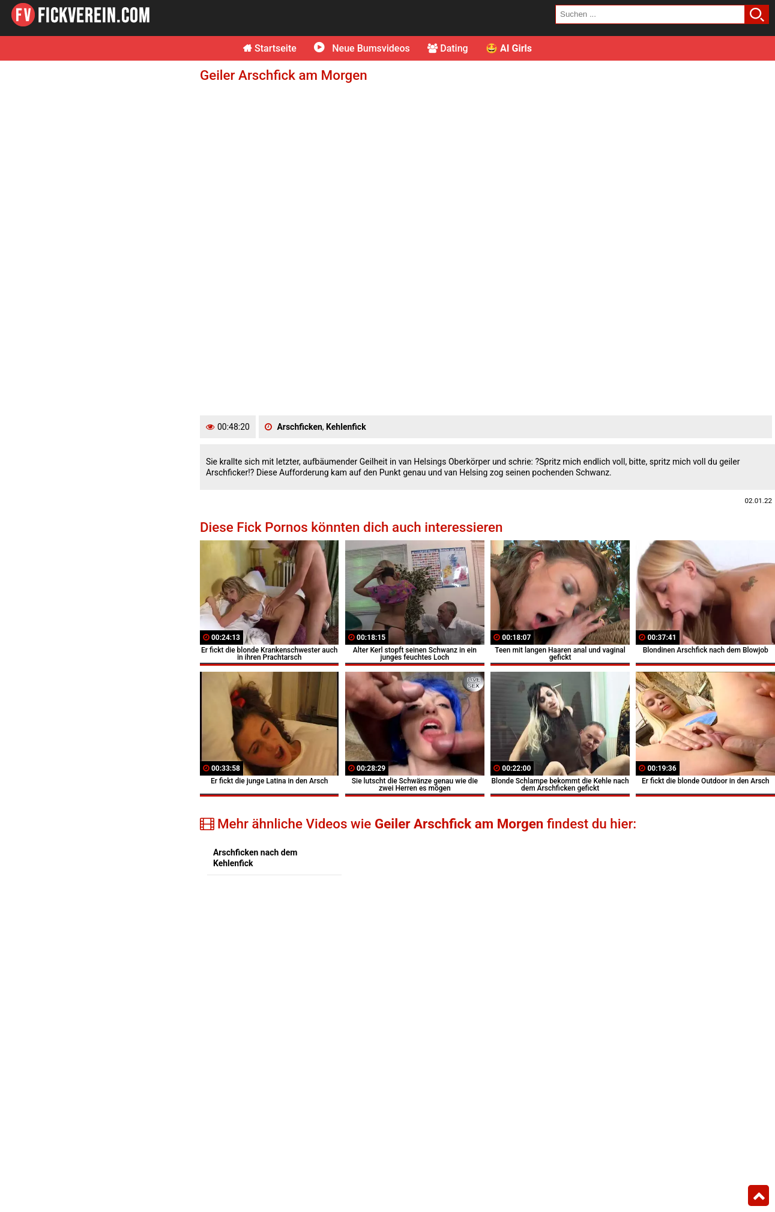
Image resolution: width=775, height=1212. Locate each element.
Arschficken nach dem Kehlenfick (255, 858)
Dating (447, 48)
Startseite (270, 48)
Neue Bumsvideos (361, 48)
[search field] (650, 14)
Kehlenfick (346, 427)
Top (758, 1196)
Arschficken (299, 427)
